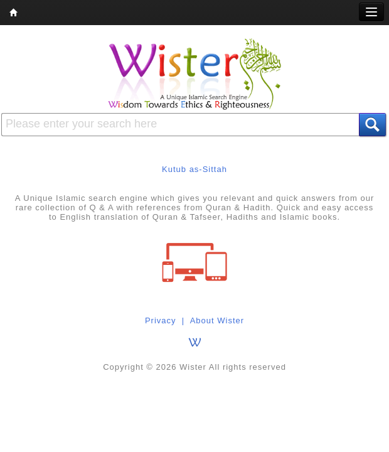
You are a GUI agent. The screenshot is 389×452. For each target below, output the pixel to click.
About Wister (217, 320)
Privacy (160, 320)
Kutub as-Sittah (194, 169)
